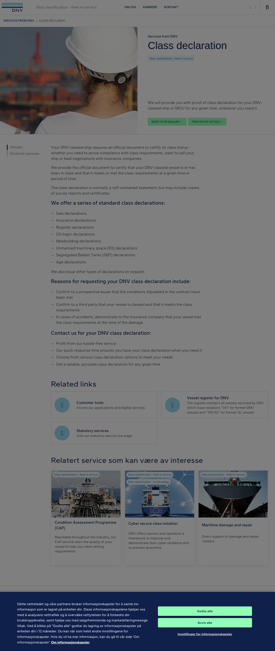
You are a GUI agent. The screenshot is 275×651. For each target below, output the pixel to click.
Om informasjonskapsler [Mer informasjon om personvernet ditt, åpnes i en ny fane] (70, 646)
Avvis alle (205, 626)
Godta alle (205, 614)
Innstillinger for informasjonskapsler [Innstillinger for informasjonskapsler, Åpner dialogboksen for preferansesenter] (205, 637)
